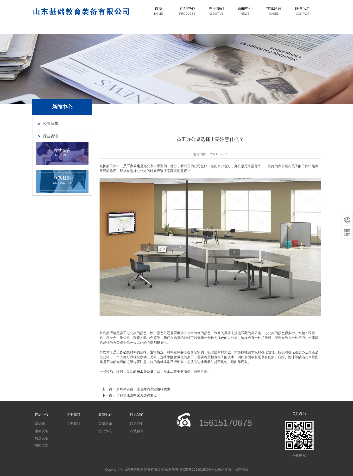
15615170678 (225, 423)
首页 (158, 11)
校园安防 (41, 445)
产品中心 (187, 11)
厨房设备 (41, 438)
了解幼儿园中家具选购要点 (136, 395)
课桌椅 (40, 424)
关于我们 (216, 11)
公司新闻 (105, 424)
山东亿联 (241, 469)
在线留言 (274, 11)
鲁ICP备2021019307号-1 (198, 469)
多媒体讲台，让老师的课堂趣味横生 (143, 389)
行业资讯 (105, 431)
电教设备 (41, 431)
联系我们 (302, 11)
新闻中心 (245, 11)
